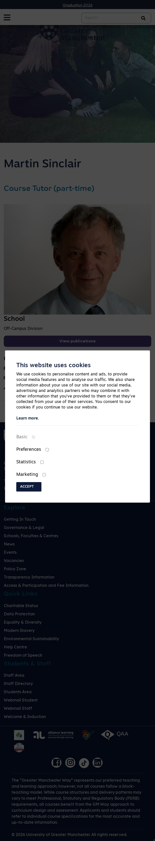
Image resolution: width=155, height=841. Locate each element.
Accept (27, 487)
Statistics (26, 462)
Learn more (27, 418)
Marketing (27, 474)
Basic (21, 437)
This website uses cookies (53, 366)
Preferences (28, 449)
